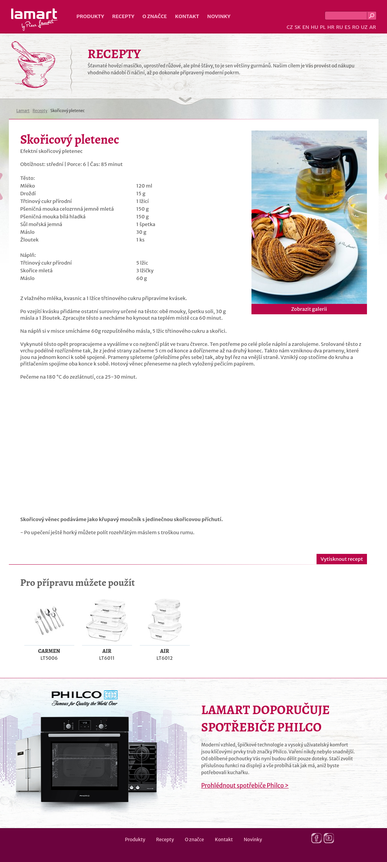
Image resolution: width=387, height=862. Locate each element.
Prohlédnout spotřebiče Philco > (245, 785)
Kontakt (187, 16)
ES (347, 27)
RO (355, 27)
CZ (289, 27)
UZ (364, 27)
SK (298, 27)
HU (314, 27)
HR (330, 27)
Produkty (90, 16)
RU (339, 27)
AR (372, 27)
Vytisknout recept (341, 559)
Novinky (218, 16)
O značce (154, 16)
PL (323, 27)
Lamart (34, 20)
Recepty (123, 16)
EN (305, 27)
